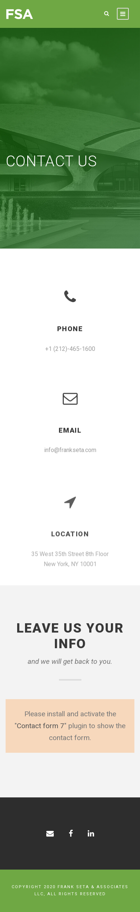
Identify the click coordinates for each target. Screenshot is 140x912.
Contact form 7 (40, 726)
